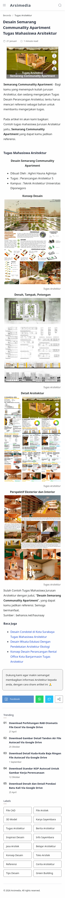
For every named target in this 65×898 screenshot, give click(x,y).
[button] (18, 699)
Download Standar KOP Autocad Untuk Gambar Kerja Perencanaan (34, 770)
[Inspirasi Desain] (17, 837)
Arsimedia (20, 5)
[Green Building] (47, 873)
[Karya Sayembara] (47, 819)
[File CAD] (17, 810)
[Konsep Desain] (17, 855)
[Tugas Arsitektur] (17, 828)
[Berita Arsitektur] (47, 828)
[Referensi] (17, 864)
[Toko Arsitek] (47, 855)
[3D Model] (17, 819)
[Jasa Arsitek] (17, 846)
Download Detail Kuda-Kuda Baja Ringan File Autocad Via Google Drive (35, 755)
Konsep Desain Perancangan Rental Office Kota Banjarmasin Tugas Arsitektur (33, 657)
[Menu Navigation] (4, 5)
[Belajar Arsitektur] (47, 846)
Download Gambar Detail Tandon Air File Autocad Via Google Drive (35, 740)
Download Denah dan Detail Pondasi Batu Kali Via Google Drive (32, 785)
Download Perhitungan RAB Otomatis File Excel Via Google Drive (33, 725)
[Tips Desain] (17, 873)
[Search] (60, 5)
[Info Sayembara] (47, 837)
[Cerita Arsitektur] (47, 864)
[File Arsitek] (47, 810)
